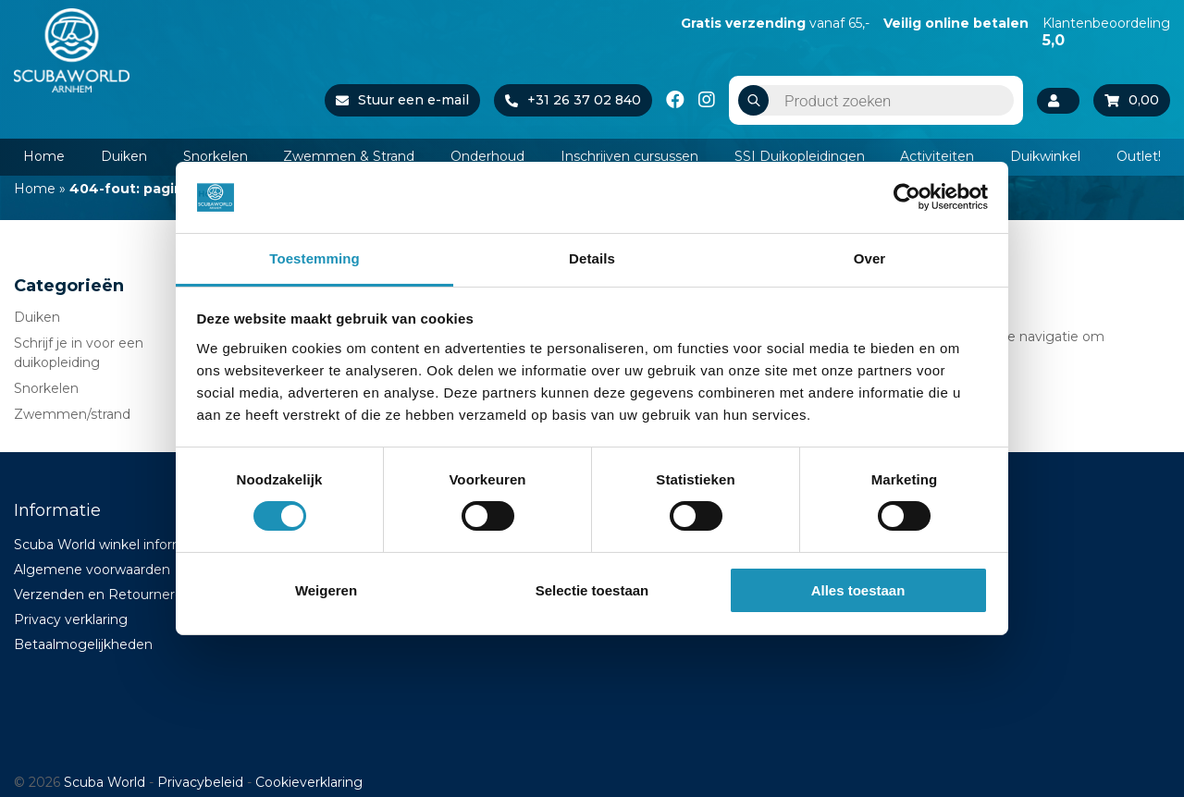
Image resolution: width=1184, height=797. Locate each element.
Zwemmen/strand (72, 414)
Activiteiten (937, 156)
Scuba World (104, 782)
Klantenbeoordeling (1106, 31)
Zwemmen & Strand (348, 156)
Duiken (124, 156)
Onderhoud (487, 156)
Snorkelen (215, 156)
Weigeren (326, 590)
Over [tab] (870, 258)
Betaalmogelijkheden (83, 644)
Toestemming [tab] (314, 258)
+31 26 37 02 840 (573, 100)
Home (44, 156)
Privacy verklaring (71, 619)
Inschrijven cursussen (629, 156)
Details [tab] (592, 258)
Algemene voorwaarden (92, 569)
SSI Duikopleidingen (799, 156)
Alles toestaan (858, 590)
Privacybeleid (200, 782)
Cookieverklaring (309, 782)
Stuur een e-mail (402, 100)
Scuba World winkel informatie (112, 544)
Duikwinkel (1045, 156)
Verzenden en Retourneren (102, 594)
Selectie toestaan (592, 590)
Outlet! (1138, 156)
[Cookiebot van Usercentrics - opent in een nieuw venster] (907, 197)
